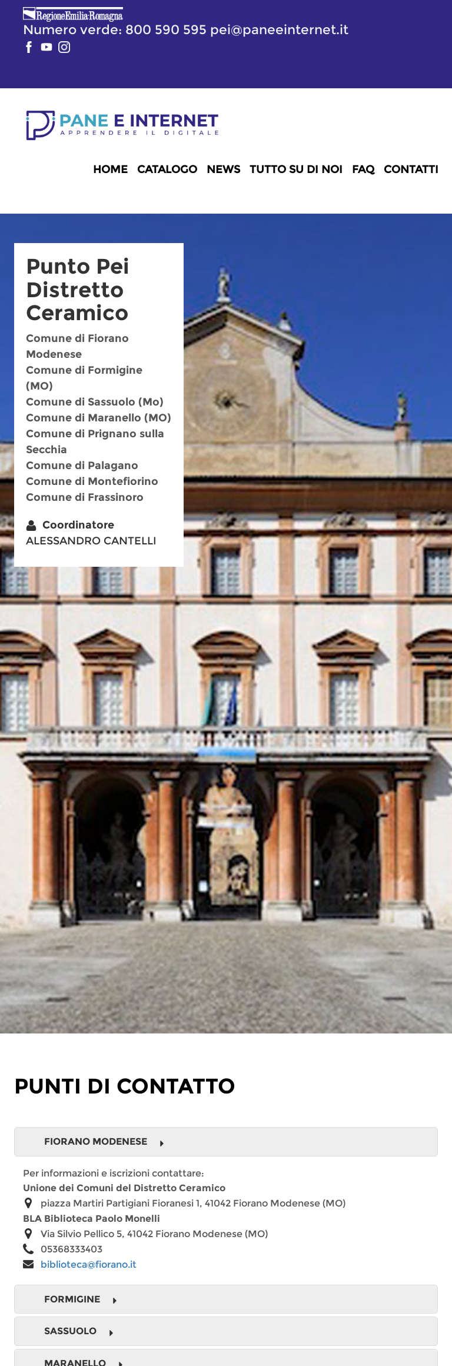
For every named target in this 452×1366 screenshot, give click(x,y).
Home (110, 169)
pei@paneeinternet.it (279, 29)
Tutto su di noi (296, 169)
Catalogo (167, 169)
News (223, 169)
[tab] (226, 1141)
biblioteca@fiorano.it (89, 1264)
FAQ (363, 169)
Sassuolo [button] (79, 1331)
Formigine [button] (81, 1299)
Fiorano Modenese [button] (104, 1141)
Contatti (411, 169)
